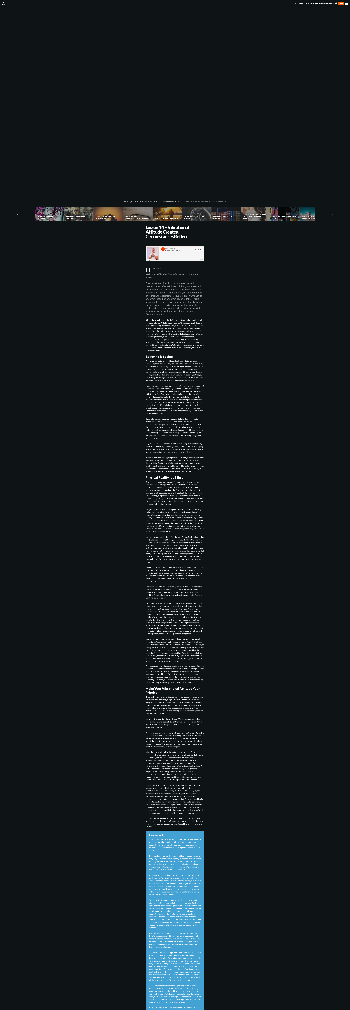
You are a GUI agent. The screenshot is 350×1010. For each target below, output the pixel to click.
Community (309, 3)
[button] (346, 4)
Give (341, 3)
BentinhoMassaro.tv (324, 3)
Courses (299, 3)
